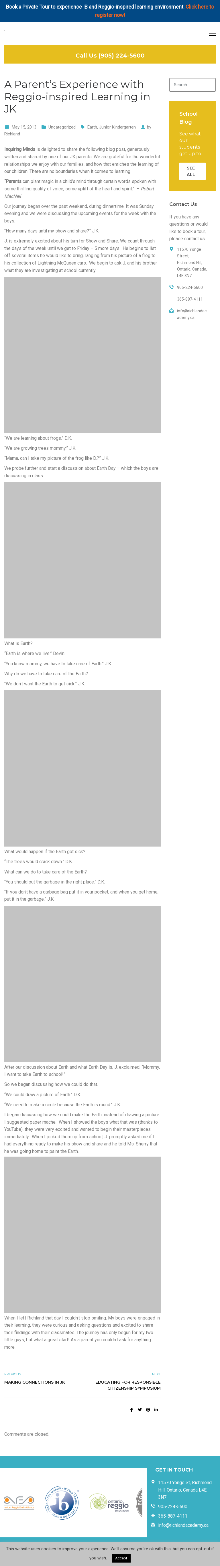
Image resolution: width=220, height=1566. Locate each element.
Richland (12, 134)
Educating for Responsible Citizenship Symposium (128, 1385)
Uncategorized (62, 127)
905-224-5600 (172, 1506)
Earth (92, 127)
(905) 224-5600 (122, 55)
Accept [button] (121, 1558)
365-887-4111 (172, 1516)
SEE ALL (191, 171)
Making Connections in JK (34, 1382)
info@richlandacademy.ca (183, 1525)
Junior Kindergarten (117, 127)
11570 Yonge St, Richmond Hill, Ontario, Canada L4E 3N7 (185, 1490)
